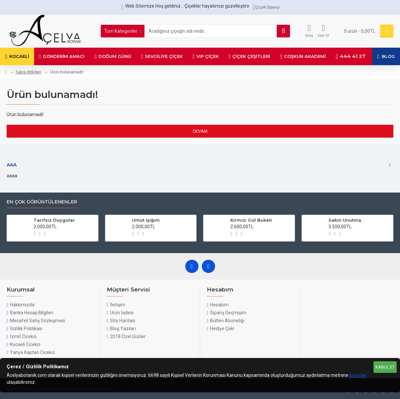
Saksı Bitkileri (28, 71)
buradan (358, 375)
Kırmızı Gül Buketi (251, 220)
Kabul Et (385, 367)
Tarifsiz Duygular (54, 220)
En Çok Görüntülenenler (42, 202)
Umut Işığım (146, 220)
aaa (12, 165)
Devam (200, 131)
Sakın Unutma (344, 220)
